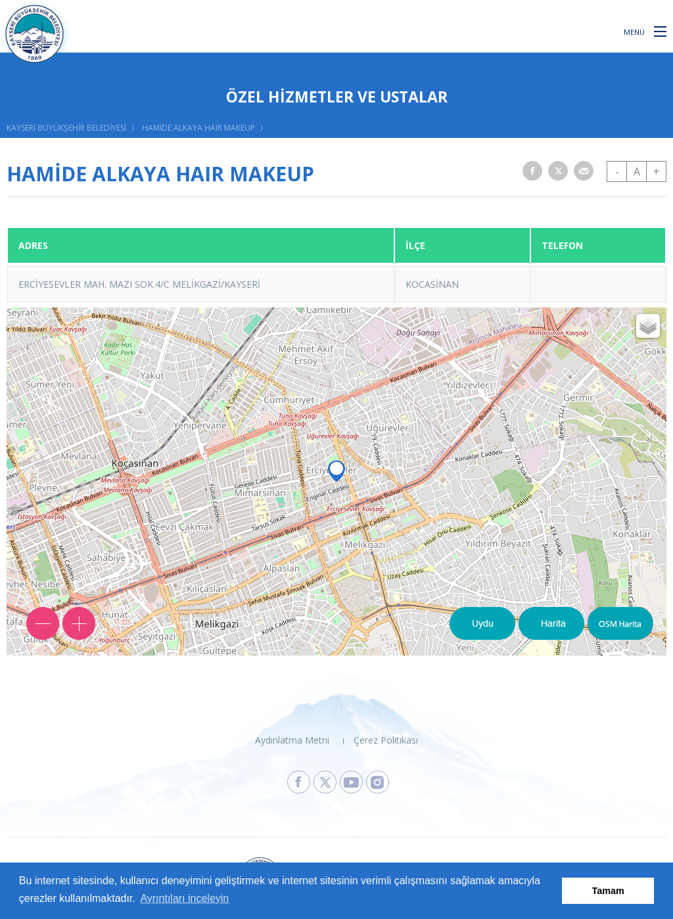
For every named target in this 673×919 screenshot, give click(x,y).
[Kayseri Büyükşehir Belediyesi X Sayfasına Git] (324, 782)
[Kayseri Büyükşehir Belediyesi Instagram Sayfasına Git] (377, 782)
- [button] (617, 171)
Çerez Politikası (386, 740)
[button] (660, 30)
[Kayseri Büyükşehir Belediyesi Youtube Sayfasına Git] (351, 782)
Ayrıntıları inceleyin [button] (184, 898)
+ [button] (656, 171)
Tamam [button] (608, 890)
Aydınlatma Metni (292, 740)
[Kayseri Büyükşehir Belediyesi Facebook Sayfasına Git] (298, 782)
